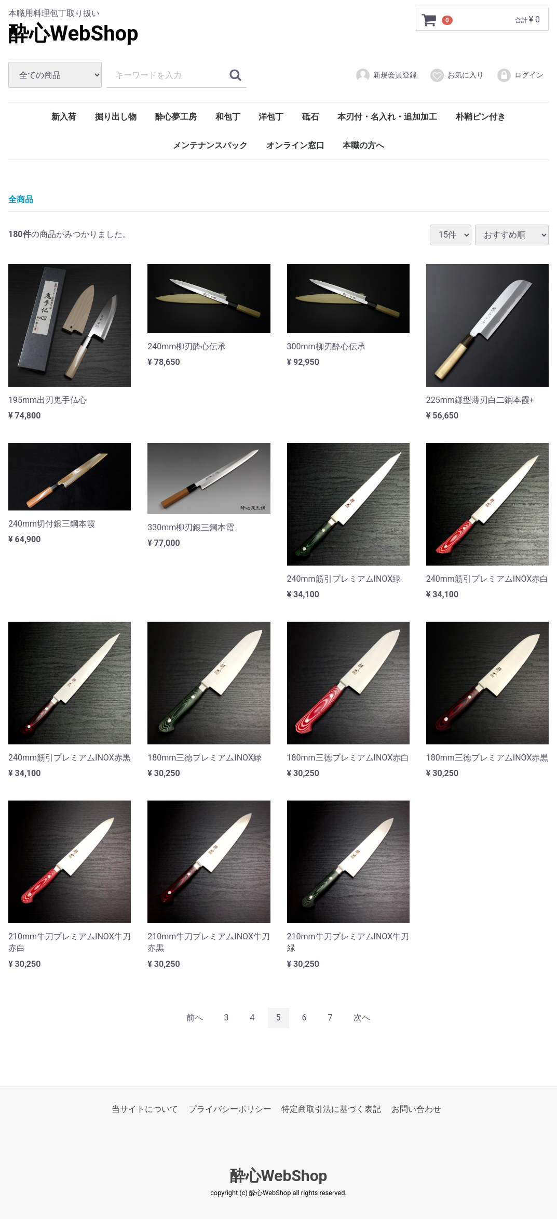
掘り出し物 (116, 117)
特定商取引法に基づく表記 (331, 1108)
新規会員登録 (386, 75)
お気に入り (456, 75)
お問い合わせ (416, 1108)
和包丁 (227, 117)
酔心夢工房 (176, 117)
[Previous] (194, 1018)
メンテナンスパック (210, 145)
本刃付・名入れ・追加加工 (387, 117)
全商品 (20, 199)
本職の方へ (363, 145)
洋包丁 (271, 117)
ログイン (520, 75)
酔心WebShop (73, 33)
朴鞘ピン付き (481, 117)
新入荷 (63, 117)
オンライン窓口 (295, 145)
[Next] (361, 1018)
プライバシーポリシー (229, 1108)
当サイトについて (145, 1108)
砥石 (310, 117)
